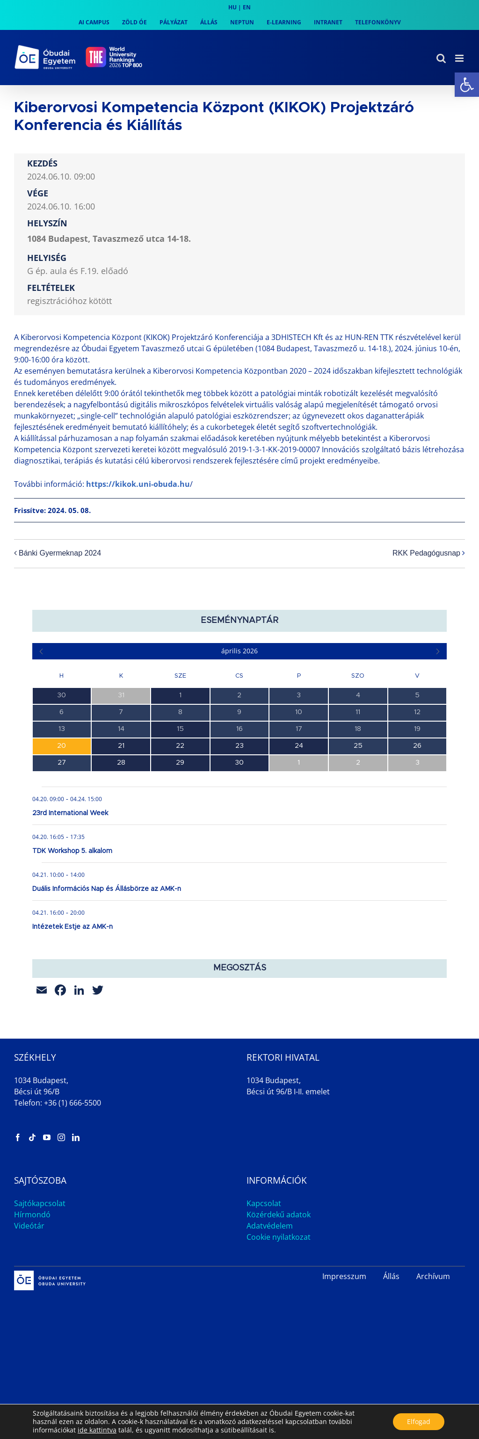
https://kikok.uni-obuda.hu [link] (138, 484)
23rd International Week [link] (70, 813)
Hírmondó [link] (32, 1214)
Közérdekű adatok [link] (279, 1214)
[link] (467, 84)
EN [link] (247, 7)
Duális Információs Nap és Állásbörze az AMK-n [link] (106, 889)
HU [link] (232, 7)
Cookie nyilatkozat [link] (279, 1237)
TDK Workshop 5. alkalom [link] (72, 851)
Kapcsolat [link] (264, 1203)
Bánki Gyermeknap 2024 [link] (60, 553)
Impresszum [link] (344, 1276)
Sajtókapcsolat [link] (39, 1203)
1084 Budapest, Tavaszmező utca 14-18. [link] (109, 238)
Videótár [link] (29, 1226)
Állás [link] (391, 1276)
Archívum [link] (433, 1276)
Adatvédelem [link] (270, 1226)
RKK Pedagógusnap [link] (426, 553)
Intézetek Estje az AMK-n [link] (72, 927)
